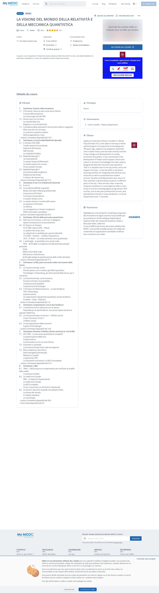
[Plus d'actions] (138, 15)
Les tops (71, 554)
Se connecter (149, 4)
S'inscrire (136, 538)
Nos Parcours (47, 557)
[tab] (25, 4)
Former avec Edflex (127, 554)
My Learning (125, 4)
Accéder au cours (122, 47)
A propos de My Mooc (102, 554)
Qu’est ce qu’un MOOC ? (25, 554)
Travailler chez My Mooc (129, 561)
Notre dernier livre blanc (128, 557)
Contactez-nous (22, 557)
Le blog (45, 561)
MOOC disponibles (49, 554)
